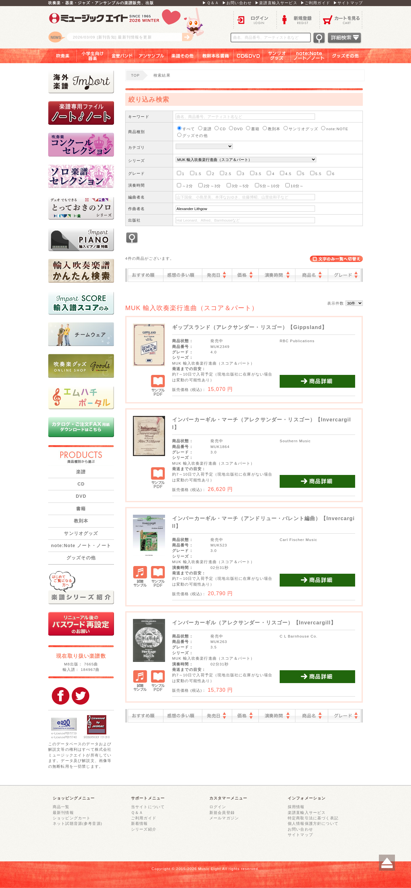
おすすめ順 (145, 275)
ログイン (254, 19)
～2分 (185, 185)
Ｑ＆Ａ (137, 812)
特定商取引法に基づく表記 (313, 818)
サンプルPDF (157, 386)
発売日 (217, 275)
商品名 (311, 275)
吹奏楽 (58, 55)
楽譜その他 (182, 55)
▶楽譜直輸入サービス (276, 3)
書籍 (81, 508)
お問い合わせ (300, 829)
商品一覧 (61, 807)
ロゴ (128, 27)
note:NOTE (334, 128)
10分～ (294, 185)
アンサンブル (151, 55)
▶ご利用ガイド (315, 3)
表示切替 (336, 259)
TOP (135, 75)
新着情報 (139, 823)
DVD (81, 496)
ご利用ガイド (143, 818)
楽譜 (81, 471)
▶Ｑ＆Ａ (210, 3)
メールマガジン (224, 818)
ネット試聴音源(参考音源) (77, 823)
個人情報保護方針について (313, 823)
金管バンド (121, 55)
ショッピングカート (72, 818)
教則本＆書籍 (216, 55)
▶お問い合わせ (237, 3)
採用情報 (296, 807)
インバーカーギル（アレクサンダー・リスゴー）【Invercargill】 (254, 622)
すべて (186, 128)
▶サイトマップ (348, 3)
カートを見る (341, 19)
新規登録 (297, 19)
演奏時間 (277, 275)
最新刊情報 (63, 812)
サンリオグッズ (277, 55)
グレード (344, 275)
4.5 (286, 173)
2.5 (226, 173)
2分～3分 (209, 185)
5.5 (316, 173)
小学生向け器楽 (92, 55)
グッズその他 (350, 55)
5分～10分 (267, 185)
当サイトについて (148, 807)
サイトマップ (300, 835)
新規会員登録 (222, 812)
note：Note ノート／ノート (309, 55)
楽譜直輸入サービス (307, 812)
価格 (245, 275)
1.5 (196, 173)
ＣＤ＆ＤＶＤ (248, 55)
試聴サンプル (140, 577)
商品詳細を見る (317, 381)
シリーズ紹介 (143, 829)
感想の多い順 (182, 275)
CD (81, 483)
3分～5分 (238, 185)
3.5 (256, 173)
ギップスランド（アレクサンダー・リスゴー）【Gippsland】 (249, 327)
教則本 (81, 520)
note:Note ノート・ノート (81, 545)
